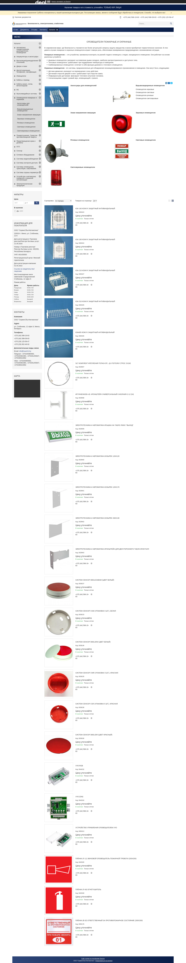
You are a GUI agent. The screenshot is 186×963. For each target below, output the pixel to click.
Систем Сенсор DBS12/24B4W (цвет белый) (94, 580)
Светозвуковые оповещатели (82, 167)
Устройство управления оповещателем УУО (96, 828)
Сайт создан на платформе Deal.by (93, 958)
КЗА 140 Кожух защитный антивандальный (95, 208)
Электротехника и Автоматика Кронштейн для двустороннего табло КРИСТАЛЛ (112, 549)
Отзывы (34, 30)
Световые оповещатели (146, 140)
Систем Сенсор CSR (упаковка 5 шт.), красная (96, 704)
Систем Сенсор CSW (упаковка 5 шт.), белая (95, 611)
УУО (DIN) (79, 797)
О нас (16, 30)
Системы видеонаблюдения (27, 159)
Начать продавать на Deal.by (61, 1)
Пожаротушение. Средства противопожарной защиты (26, 136)
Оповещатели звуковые (145, 89)
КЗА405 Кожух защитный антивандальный (94, 332)
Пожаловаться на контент (103, 961)
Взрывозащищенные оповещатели (150, 85)
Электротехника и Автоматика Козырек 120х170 (97, 487)
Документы (24, 30)
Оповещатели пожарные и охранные (26, 98)
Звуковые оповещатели (146, 113)
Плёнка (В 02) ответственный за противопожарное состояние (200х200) (109, 920)
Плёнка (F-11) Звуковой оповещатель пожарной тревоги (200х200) (105, 859)
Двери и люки (21, 66)
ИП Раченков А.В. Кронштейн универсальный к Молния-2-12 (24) (104, 394)
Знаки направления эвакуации (83, 113)
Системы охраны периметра (27, 172)
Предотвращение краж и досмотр (25, 142)
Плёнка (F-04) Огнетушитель (88, 889)
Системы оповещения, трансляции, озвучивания (26, 167)
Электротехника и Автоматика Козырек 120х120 (97, 456)
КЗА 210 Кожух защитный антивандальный (95, 270)
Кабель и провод (22, 80)
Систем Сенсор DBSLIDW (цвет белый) (92, 642)
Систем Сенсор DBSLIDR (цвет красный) (93, 735)
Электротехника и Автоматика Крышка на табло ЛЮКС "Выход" (104, 425)
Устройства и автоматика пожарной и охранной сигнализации (26, 178)
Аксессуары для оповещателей (83, 85)
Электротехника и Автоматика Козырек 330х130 (97, 518)
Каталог (52, 30)
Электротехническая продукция (24, 184)
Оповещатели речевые (144, 95)
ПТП (18, 147)
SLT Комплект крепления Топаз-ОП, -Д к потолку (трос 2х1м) (103, 363)
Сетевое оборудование (25, 155)
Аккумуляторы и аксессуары (27, 57)
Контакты (43, 30)
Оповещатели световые (145, 92)
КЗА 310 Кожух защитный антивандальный (95, 301)
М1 (17, 90)
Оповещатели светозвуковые (147, 98)
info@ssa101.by (25, 351)
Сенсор (19, 151)
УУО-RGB (79, 766)
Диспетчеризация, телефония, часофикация (26, 71)
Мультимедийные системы (26, 94)
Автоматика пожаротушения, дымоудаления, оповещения (22, 50)
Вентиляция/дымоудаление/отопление (27, 61)
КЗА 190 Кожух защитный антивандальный (95, 239)
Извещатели (21, 76)
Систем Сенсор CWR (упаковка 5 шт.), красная (96, 673)
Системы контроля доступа (27, 163)
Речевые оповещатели (79, 140)
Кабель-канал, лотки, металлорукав (24, 85)
